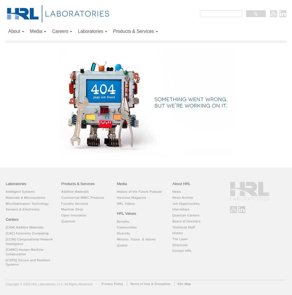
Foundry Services (74, 203)
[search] (220, 14)
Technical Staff (183, 227)
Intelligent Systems (20, 191)
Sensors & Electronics (23, 209)
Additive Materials (75, 191)
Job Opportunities (186, 203)
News (176, 191)
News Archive (182, 197)
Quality (122, 245)
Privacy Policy (112, 284)
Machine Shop (72, 209)
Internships (180, 209)
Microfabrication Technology (27, 203)
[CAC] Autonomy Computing (27, 233)
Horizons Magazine (132, 197)
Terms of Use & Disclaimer (150, 284)
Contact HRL (182, 250)
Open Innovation (74, 215)
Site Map (184, 284)
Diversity (123, 233)
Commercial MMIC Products (82, 197)
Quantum (68, 221)
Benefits (123, 221)
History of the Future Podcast (139, 191)
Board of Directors (186, 221)
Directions (180, 245)
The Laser (180, 239)
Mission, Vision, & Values (136, 239)
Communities (127, 227)
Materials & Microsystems (25, 197)
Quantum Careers (186, 215)
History (177, 233)
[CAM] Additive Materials (25, 227)
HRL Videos (126, 203)
